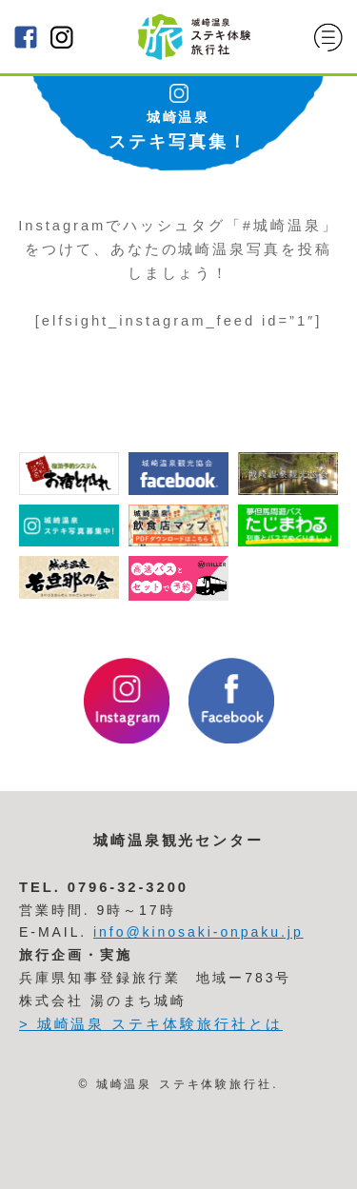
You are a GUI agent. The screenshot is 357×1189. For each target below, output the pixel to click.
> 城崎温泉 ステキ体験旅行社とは (151, 1024)
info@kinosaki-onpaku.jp (198, 932)
